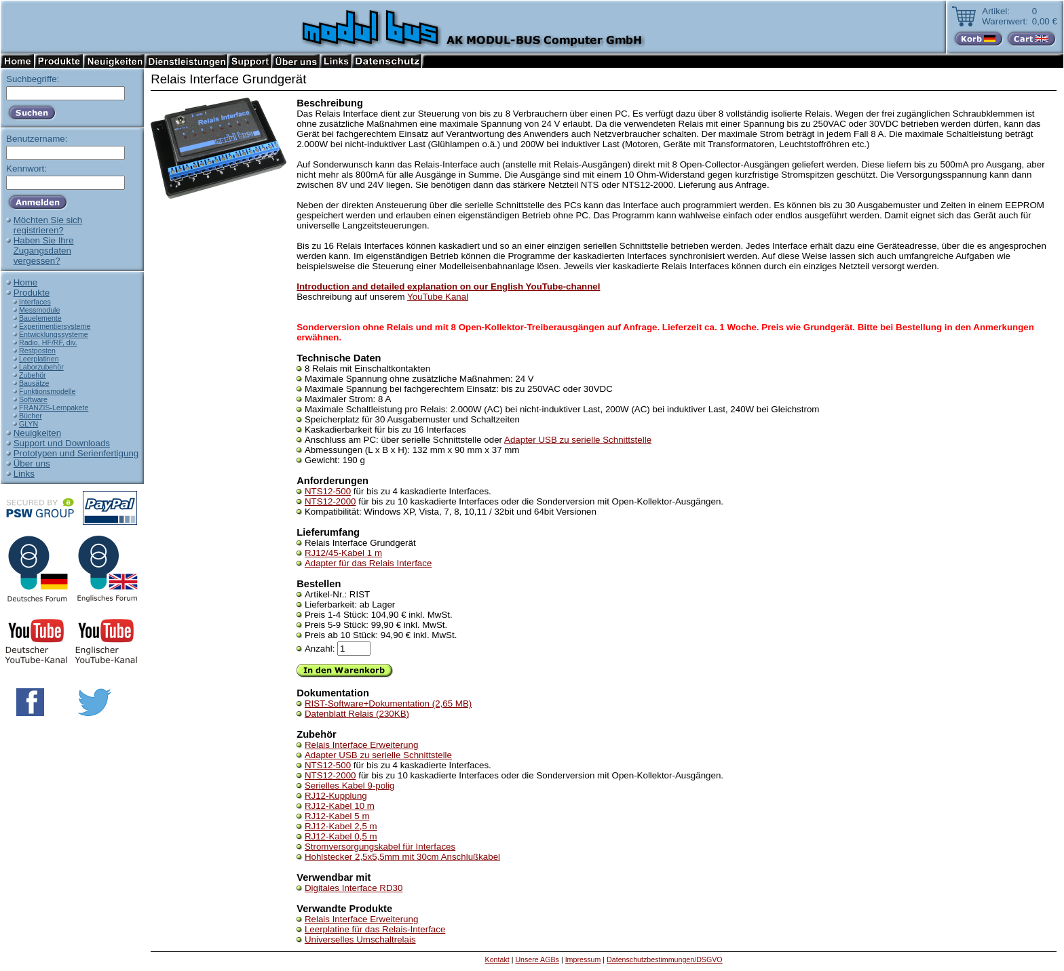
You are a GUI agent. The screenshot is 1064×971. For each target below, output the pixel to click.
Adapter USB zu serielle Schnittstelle (577, 440)
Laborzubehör (41, 367)
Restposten (37, 350)
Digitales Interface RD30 (353, 888)
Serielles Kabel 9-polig (350, 785)
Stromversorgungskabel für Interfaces (380, 846)
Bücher (30, 416)
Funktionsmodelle (47, 391)
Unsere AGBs (537, 959)
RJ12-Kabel (340, 806)
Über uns (32, 463)
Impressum (583, 959)
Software (33, 399)
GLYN (28, 424)
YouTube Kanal (437, 297)
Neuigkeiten (37, 433)
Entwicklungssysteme (53, 334)
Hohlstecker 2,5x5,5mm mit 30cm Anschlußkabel (402, 857)
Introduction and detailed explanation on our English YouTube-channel (448, 286)
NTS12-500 (328, 491)
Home (26, 282)
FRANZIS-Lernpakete (53, 407)
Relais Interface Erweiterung (361, 745)
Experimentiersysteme (54, 326)
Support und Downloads (62, 443)
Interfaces (35, 302)
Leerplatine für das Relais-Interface (375, 929)
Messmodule (39, 310)
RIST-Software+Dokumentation (388, 703)
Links (24, 474)
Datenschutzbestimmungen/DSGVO (665, 959)
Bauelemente (40, 318)
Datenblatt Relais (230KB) (357, 714)
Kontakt (497, 959)
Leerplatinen (39, 359)
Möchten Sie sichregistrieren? (48, 225)
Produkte (32, 293)
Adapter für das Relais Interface (368, 563)
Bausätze (34, 383)
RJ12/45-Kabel (343, 553)
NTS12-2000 (330, 501)
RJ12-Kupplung (336, 796)
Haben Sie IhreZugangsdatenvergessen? (44, 250)
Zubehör (32, 375)
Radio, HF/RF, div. (48, 342)
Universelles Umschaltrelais (360, 939)
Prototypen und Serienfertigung (76, 453)
